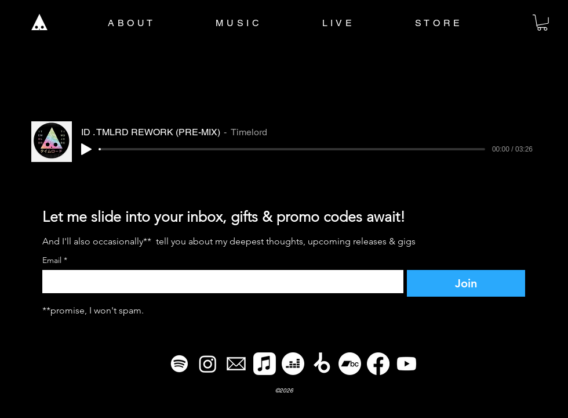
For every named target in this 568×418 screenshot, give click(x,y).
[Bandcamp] (349, 363)
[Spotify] (179, 363)
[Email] (219, 281)
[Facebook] (378, 363)
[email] (236, 363)
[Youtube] (406, 363)
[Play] (86, 149)
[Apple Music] (264, 363)
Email (54, 260)
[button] (542, 23)
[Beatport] (321, 363)
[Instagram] (207, 363)
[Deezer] (293, 363)
